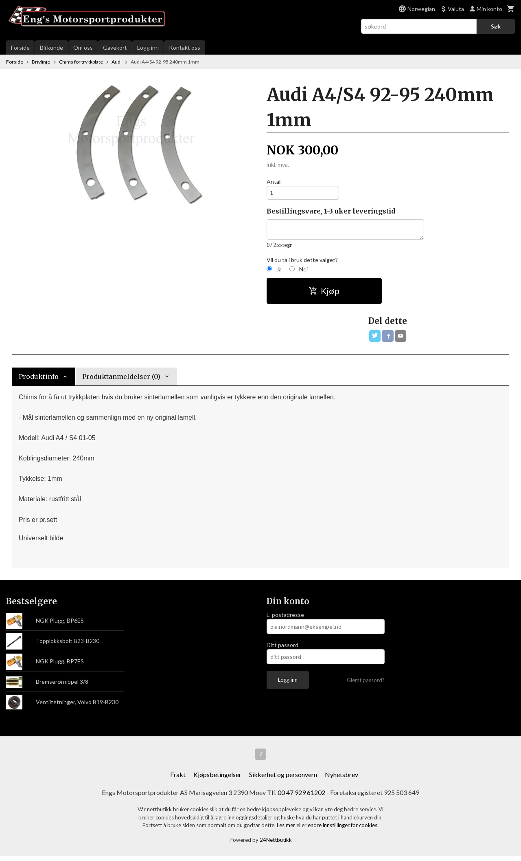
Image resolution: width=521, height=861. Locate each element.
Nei (303, 271)
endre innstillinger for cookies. (343, 830)
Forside (20, 47)
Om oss (83, 47)
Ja (279, 271)
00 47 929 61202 (301, 797)
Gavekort (115, 47)
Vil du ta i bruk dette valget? (302, 261)
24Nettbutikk (276, 844)
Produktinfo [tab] (39, 380)
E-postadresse (285, 617)
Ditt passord (282, 648)
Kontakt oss (184, 47)
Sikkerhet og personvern (283, 779)
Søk (496, 26)
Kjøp (324, 292)
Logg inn (148, 47)
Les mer (286, 830)
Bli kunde (51, 47)
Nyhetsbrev (341, 779)
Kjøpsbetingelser (217, 779)
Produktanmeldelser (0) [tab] (121, 380)
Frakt (178, 779)
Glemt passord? (366, 683)
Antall (274, 181)
